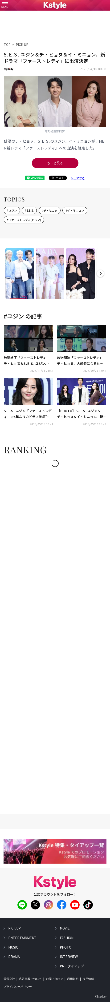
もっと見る (55, 163)
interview (69, 956)
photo (65, 947)
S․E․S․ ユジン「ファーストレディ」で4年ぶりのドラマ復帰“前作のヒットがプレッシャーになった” (28, 414)
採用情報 (88, 979)
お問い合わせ (54, 979)
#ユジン (12, 210)
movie (65, 928)
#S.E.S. (29, 210)
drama (14, 956)
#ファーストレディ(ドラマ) (24, 220)
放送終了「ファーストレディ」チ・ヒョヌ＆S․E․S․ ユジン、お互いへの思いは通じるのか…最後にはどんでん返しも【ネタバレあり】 (28, 360)
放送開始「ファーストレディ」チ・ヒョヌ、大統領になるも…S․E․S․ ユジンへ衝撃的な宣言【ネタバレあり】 (80, 360)
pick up (14, 928)
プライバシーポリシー (18, 986)
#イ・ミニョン (74, 210)
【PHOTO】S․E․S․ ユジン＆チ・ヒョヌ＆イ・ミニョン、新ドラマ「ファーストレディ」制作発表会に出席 (81, 414)
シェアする (78, 178)
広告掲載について (30, 979)
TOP (7, 44)
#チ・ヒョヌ (49, 210)
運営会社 (9, 979)
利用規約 (72, 979)
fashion (66, 937)
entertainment (22, 937)
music (13, 947)
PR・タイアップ (72, 966)
